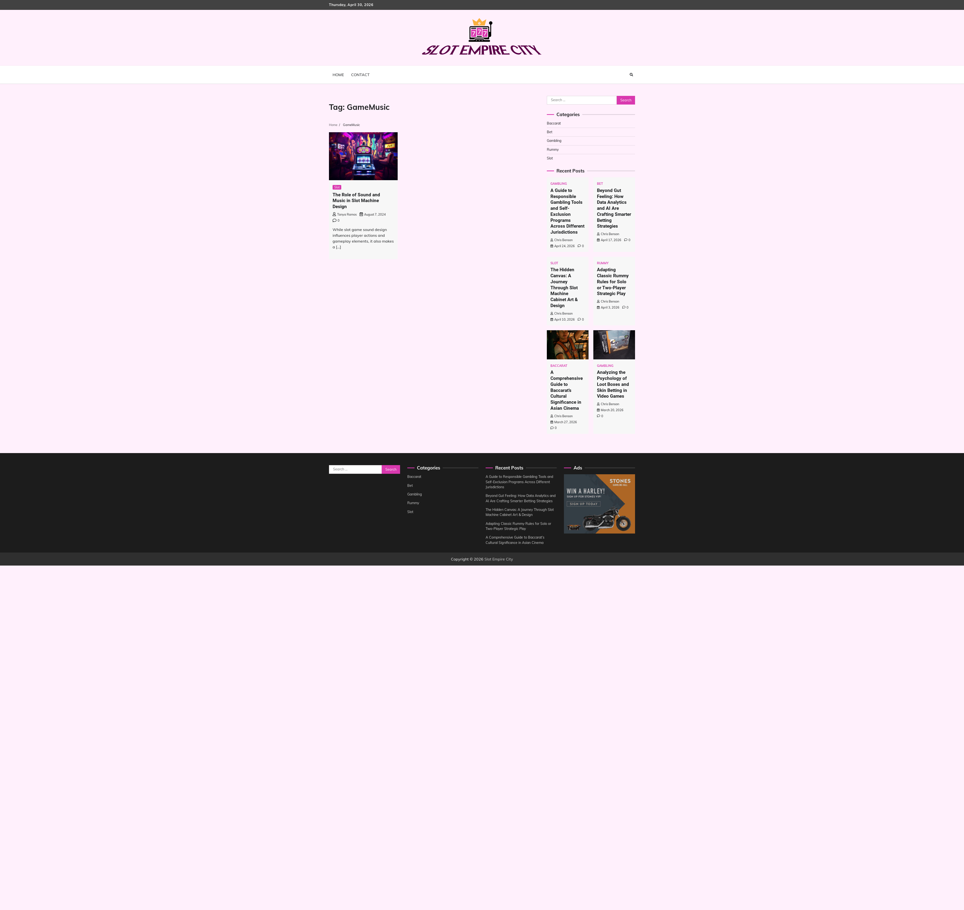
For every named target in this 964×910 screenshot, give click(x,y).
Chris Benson (561, 240)
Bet (549, 132)
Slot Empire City (498, 564)
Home (338, 74)
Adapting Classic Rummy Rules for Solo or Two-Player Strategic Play (613, 282)
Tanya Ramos (345, 214)
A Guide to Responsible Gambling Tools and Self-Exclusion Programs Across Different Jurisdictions (567, 211)
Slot (337, 187)
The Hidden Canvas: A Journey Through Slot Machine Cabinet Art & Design (564, 288)
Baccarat (554, 123)
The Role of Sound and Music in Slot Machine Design (356, 201)
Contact (360, 74)
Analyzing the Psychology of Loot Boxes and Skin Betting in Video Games (613, 384)
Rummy (553, 149)
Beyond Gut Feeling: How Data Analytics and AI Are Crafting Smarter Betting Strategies (614, 208)
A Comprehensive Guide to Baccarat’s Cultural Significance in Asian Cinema (566, 390)
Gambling (554, 140)
